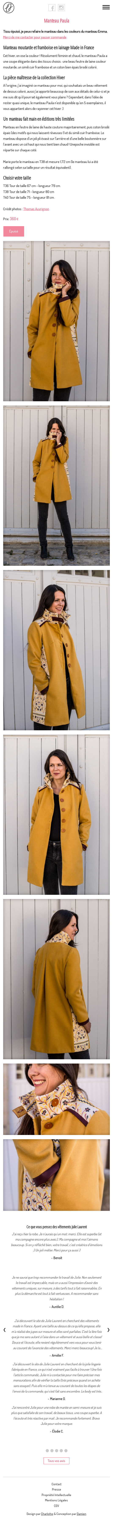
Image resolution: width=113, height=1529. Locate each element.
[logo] (8, 7)
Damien (81, 1514)
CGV (56, 1506)
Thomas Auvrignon (36, 209)
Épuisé (13, 231)
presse (56, 1489)
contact (57, 1484)
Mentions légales (56, 1500)
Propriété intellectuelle (56, 1495)
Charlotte (47, 1514)
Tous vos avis (56, 1461)
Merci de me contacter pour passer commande (34, 37)
